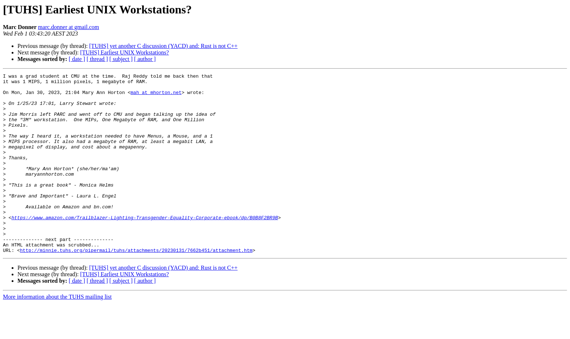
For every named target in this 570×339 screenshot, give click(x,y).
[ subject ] (121, 59)
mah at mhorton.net (156, 96)
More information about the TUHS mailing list (57, 333)
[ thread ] (97, 59)
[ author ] (145, 59)
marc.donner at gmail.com (68, 27)
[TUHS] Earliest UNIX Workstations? (124, 52)
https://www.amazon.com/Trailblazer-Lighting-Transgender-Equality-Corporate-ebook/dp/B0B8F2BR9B (144, 247)
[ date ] (77, 59)
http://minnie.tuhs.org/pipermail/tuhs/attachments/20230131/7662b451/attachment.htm (136, 286)
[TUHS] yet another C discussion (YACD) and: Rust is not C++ (163, 46)
